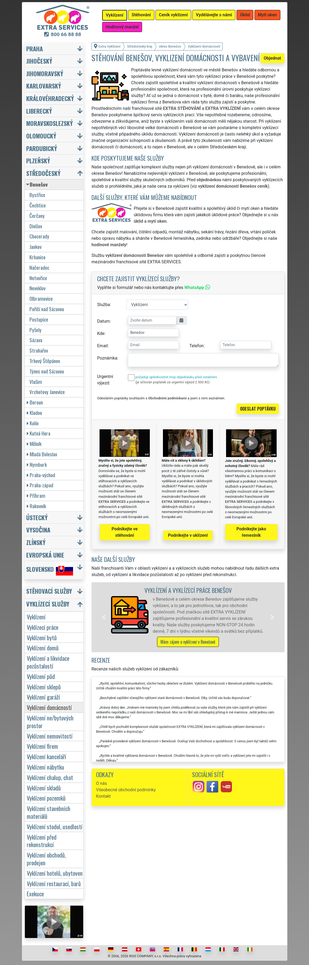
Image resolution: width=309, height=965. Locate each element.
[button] (104, 617)
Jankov (35, 246)
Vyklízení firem (42, 746)
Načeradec (39, 267)
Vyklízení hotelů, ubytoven (55, 872)
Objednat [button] (272, 58)
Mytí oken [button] (267, 14)
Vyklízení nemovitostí (50, 735)
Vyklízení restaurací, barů (54, 883)
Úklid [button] (245, 14)
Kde (100, 333)
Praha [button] (34, 48)
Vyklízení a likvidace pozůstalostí (48, 662)
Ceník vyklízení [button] (173, 14)
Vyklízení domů (43, 647)
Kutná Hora (38, 433)
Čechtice (37, 205)
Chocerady (39, 236)
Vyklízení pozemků (46, 797)
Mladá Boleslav (42, 454)
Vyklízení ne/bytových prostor (50, 721)
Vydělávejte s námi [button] (214, 14)
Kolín (33, 423)
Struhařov (38, 350)
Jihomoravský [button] (44, 73)
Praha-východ (41, 475)
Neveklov (37, 288)
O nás (101, 783)
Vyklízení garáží (43, 696)
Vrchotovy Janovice (47, 392)
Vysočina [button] (38, 529)
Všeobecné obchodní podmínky (126, 789)
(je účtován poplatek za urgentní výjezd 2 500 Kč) (172, 382)
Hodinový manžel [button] (122, 26)
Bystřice (37, 195)
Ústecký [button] (37, 517)
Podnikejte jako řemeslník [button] (251, 532)
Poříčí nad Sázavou (46, 309)
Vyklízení (36, 616)
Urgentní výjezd (105, 379)
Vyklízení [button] (115, 15)
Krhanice (37, 257)
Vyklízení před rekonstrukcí (41, 840)
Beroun (35, 402)
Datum (103, 321)
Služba (103, 304)
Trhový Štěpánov (44, 361)
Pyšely (35, 330)
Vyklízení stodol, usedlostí (54, 826)
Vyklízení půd (41, 676)
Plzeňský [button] (38, 160)
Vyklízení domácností (49, 707)
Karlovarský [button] (43, 85)
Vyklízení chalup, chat (50, 777)
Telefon (196, 345)
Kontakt (103, 796)
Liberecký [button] (39, 110)
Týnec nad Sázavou (46, 371)
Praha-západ (40, 485)
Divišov (35, 226)
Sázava (35, 340)
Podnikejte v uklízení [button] (188, 535)
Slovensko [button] (49, 569)
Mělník (34, 443)
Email (102, 345)
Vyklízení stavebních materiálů (48, 812)
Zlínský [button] (35, 542)
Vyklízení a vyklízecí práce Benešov (188, 590)
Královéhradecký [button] (50, 98)
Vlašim (35, 381)
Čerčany (37, 215)
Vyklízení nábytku (45, 766)
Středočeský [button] (43, 173)
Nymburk (37, 464)
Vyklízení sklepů (44, 686)
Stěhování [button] (141, 14)
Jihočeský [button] (39, 60)
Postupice (38, 319)
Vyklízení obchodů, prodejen (46, 858)
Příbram (36, 495)
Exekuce (35, 893)
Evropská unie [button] (45, 554)
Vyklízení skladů (44, 787)
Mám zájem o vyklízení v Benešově (188, 642)
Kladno (34, 412)
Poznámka (107, 358)
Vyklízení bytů (42, 637)
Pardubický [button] (41, 148)
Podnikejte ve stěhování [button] (125, 532)
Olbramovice (41, 298)
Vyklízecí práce (42, 627)
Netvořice (38, 278)
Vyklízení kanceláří (46, 756)
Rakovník (36, 506)
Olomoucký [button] (41, 135)
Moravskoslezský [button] (49, 123)
